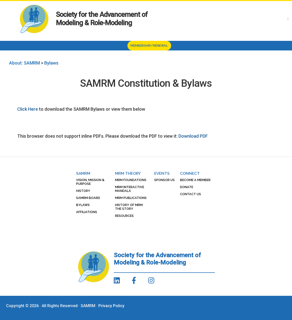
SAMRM (83, 173)
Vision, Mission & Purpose (90, 182)
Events (162, 173)
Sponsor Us (164, 180)
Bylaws (83, 205)
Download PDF (193, 136)
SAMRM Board (88, 198)
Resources (124, 216)
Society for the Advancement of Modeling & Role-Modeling (102, 19)
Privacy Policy (111, 305)
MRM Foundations (130, 180)
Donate (186, 187)
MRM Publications (131, 198)
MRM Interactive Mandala (129, 189)
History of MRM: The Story (129, 207)
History (83, 191)
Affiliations (86, 212)
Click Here (27, 109)
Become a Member (195, 180)
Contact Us (190, 194)
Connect (190, 173)
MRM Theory (128, 173)
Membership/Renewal (149, 45)
